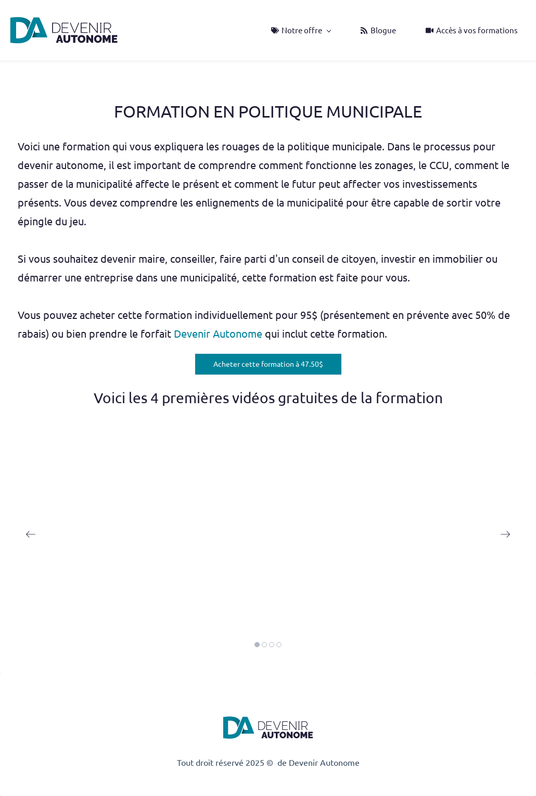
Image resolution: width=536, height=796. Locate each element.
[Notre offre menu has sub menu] (301, 30)
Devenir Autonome (219, 334)
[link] (268, 717)
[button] (31, 534)
